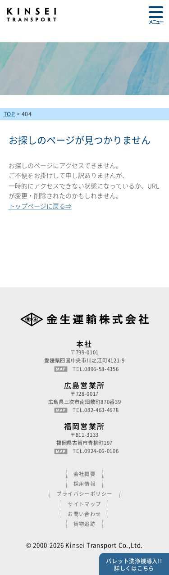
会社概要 (84, 474)
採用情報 (84, 484)
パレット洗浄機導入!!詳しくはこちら (134, 564)
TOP (9, 114)
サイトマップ (84, 504)
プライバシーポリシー (84, 494)
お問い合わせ (84, 514)
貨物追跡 (84, 524)
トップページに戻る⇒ (40, 205)
